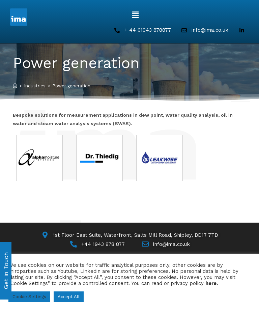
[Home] (15, 85)
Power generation (71, 85)
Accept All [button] (69, 296)
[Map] (129, 235)
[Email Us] (165, 244)
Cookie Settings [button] (29, 296)
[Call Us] (97, 244)
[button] (135, 14)
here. (211, 283)
